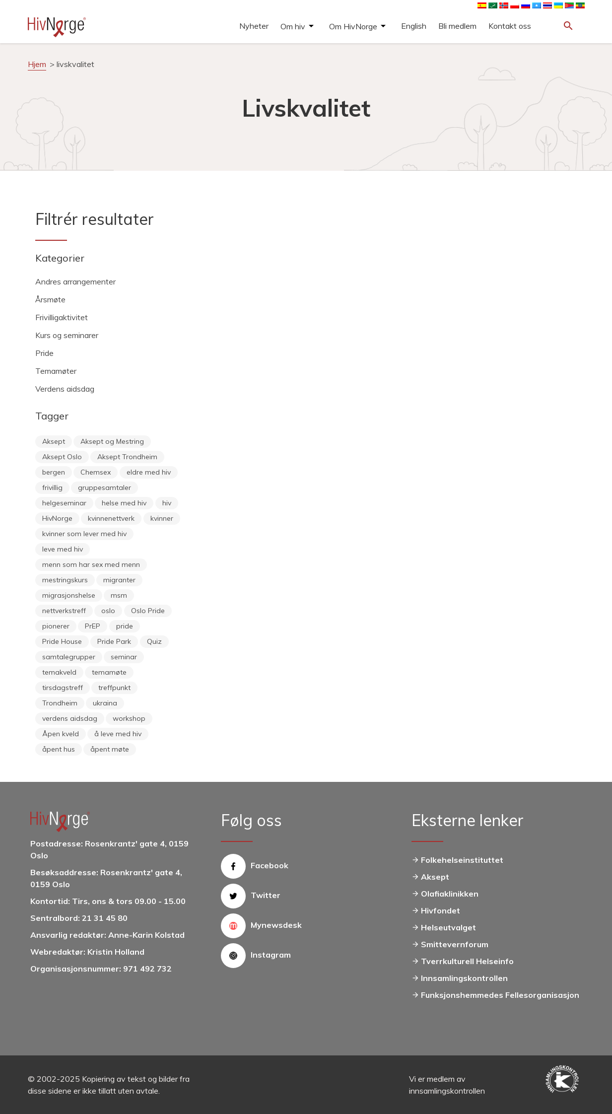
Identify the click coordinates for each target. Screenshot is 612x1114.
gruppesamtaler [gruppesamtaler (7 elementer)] (104, 487)
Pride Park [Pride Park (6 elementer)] (114, 641)
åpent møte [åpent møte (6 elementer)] (109, 749)
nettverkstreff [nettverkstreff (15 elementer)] (64, 610)
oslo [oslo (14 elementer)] (108, 610)
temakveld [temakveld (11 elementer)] (59, 672)
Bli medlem (457, 26)
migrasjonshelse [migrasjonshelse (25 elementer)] (68, 595)
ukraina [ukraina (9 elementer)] (105, 702)
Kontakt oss (509, 26)
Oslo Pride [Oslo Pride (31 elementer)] (148, 610)
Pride (44, 353)
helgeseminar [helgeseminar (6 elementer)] (64, 502)
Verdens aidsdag (64, 389)
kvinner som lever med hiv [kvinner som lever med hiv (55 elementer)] (84, 533)
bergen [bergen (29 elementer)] (53, 472)
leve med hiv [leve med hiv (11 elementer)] (62, 549)
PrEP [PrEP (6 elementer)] (92, 626)
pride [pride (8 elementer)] (124, 626)
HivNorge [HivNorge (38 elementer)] (57, 518)
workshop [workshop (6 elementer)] (129, 718)
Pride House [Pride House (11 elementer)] (62, 641)
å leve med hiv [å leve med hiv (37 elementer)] (117, 733)
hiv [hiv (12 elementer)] (166, 502)
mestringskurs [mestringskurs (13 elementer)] (65, 579)
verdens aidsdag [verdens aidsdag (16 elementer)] (69, 718)
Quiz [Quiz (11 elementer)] (154, 641)
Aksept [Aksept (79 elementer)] (53, 441)
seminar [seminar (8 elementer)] (124, 656)
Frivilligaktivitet (61, 317)
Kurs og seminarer (66, 335)
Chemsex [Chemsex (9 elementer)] (95, 472)
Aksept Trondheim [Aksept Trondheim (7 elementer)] (127, 456)
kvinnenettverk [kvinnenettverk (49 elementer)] (111, 518)
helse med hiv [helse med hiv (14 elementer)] (124, 502)
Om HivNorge (353, 26)
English (413, 26)
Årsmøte (50, 299)
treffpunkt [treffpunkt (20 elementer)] (114, 687)
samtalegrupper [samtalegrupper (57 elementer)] (68, 656)
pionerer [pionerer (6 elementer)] (55, 626)
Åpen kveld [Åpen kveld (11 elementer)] (60, 733)
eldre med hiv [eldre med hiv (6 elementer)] (149, 472)
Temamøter (55, 371)
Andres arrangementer (75, 281)
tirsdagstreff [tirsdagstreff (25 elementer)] (62, 687)
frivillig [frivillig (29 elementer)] (52, 487)
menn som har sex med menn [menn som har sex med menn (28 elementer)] (91, 564)
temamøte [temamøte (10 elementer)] (109, 672)
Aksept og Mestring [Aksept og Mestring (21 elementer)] (112, 441)
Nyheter (254, 26)
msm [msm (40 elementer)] (119, 595)
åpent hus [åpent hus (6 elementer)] (58, 749)
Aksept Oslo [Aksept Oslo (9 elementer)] (62, 456)
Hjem (37, 64)
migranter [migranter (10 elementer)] (119, 579)
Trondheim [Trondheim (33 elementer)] (59, 702)
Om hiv (292, 26)
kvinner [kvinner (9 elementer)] (161, 518)
